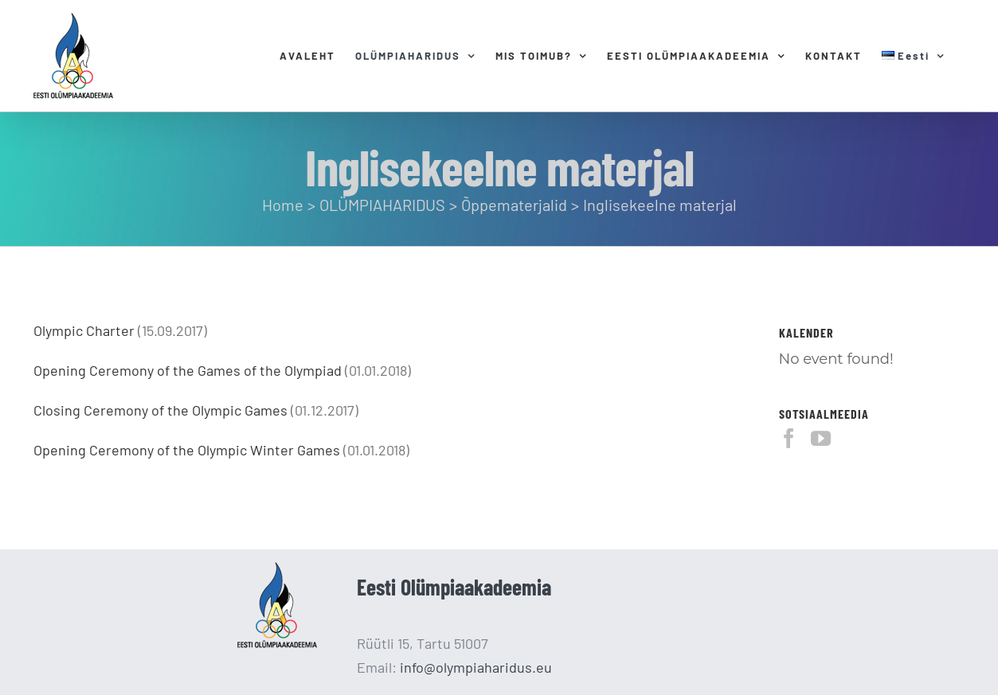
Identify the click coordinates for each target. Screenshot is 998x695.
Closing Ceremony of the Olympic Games (160, 410)
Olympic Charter (84, 330)
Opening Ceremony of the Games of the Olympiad (187, 370)
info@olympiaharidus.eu (476, 667)
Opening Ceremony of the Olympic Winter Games (186, 450)
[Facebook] (789, 438)
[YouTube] (821, 438)
